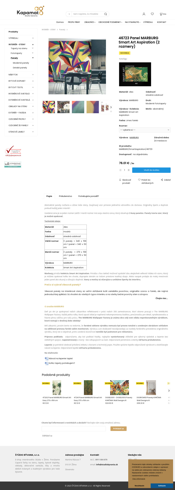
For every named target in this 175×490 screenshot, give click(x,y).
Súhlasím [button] (162, 486)
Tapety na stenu (19, 48)
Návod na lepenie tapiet (61, 358)
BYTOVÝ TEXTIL (16, 87)
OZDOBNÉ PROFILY (17, 119)
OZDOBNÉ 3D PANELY (18, 125)
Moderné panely (21, 63)
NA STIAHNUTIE (132, 22)
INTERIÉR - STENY (17, 44)
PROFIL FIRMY (74, 22)
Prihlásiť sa (118, 428)
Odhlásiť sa (47, 435)
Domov (60, 22)
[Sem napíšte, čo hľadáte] (90, 14)
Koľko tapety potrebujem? (62, 363)
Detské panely (20, 67)
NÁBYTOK (13, 74)
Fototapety (16, 53)
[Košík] (162, 14)
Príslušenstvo (65, 196)
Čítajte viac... (162, 298)
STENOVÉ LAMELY (17, 131)
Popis (49, 196)
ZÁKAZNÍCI (89, 22)
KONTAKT (161, 22)
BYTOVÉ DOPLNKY (17, 81)
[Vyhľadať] (69, 14)
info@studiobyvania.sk (107, 464)
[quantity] (124, 170)
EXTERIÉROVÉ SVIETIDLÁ (19, 100)
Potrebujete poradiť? (88, 196)
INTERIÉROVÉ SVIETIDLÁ (19, 93)
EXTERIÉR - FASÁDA (17, 112)
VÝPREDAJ (148, 22)
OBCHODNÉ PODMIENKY (109, 22)
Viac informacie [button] (138, 479)
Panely (14, 58)
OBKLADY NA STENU (18, 106)
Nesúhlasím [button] (139, 486)
